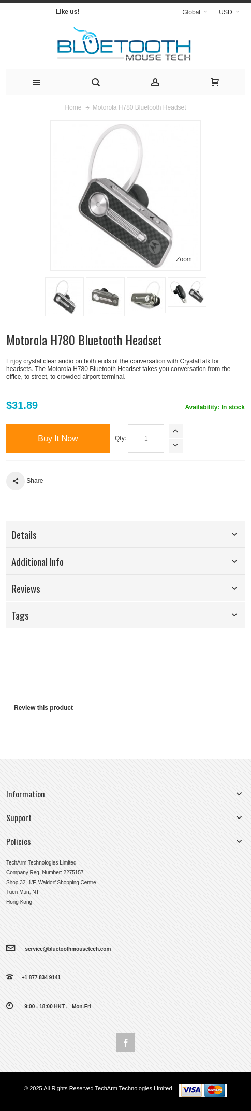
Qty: (120, 438)
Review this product (43, 708)
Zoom (184, 259)
